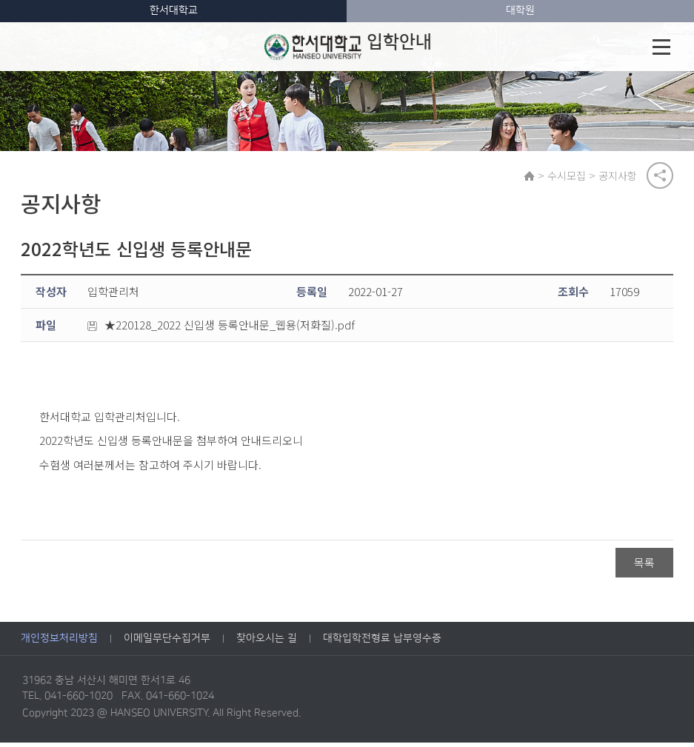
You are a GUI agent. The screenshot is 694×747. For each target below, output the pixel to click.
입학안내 (347, 46)
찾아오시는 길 (266, 643)
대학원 (520, 10)
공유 (660, 177)
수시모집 (569, 177)
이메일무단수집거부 (167, 643)
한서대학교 (174, 10)
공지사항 (620, 177)
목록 (644, 567)
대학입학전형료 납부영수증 (382, 643)
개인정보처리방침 (59, 643)
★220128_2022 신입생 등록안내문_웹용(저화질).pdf (221, 329)
